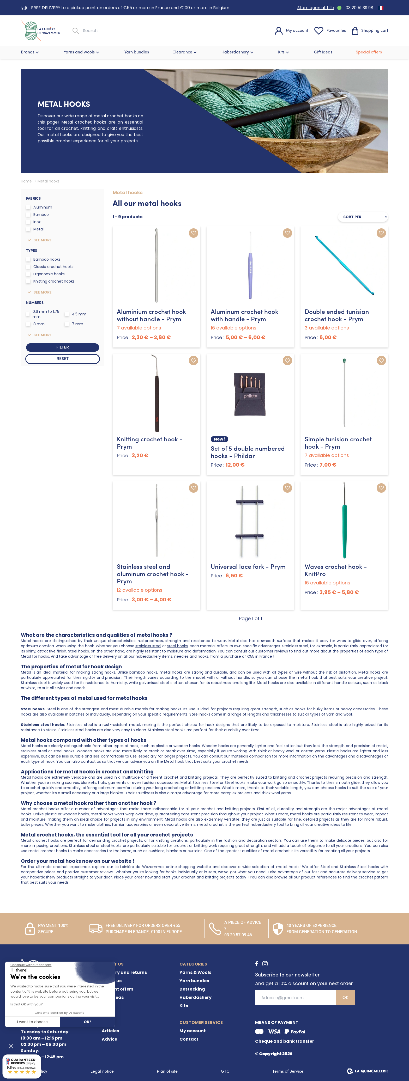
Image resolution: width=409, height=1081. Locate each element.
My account (192, 1031)
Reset (63, 359)
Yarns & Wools (195, 972)
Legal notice (102, 1072)
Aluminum (39, 207)
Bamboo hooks (43, 259)
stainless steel (148, 646)
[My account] (291, 31)
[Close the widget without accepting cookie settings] (31, 965)
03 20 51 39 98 (359, 8)
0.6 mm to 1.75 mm (42, 314)
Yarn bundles (136, 52)
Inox (33, 221)
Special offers (369, 52)
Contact (189, 1039)
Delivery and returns (124, 972)
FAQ (106, 1006)
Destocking (192, 989)
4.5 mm (75, 314)
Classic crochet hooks (50, 266)
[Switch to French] (380, 7)
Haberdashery (238, 52)
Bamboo (37, 214)
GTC (225, 1072)
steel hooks (177, 646)
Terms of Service (287, 1072)
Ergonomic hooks (45, 274)
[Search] (75, 31)
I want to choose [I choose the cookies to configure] (32, 1021)
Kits (284, 52)
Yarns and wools (82, 52)
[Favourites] (330, 31)
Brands (30, 52)
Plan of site (167, 1072)
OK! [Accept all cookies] (87, 1021)
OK (345, 997)
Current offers (117, 989)
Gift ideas (323, 52)
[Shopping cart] (370, 31)
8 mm (35, 324)
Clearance (185, 52)
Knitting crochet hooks (50, 281)
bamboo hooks (143, 672)
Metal (35, 229)
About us (112, 981)
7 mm (74, 324)
